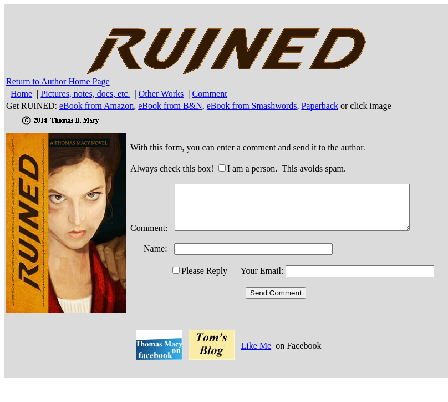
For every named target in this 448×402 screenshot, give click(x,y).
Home (21, 93)
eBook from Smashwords (252, 105)
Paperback (319, 105)
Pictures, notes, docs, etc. (85, 93)
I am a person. (252, 168)
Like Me (256, 345)
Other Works (161, 93)
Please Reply (204, 270)
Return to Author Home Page (58, 81)
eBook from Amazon (96, 105)
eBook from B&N (170, 105)
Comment (209, 93)
